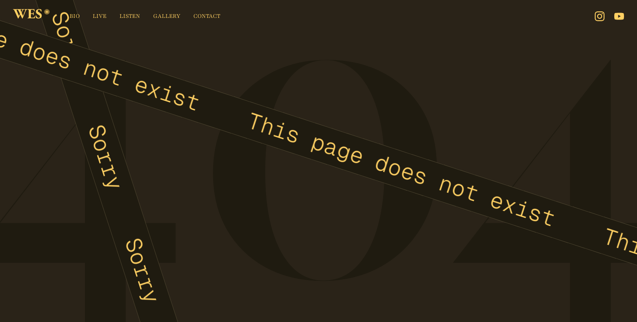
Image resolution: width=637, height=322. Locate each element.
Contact (206, 16)
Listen (129, 16)
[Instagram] (599, 16)
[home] (31, 16)
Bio (74, 16)
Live (99, 16)
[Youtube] (619, 16)
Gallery (166, 16)
